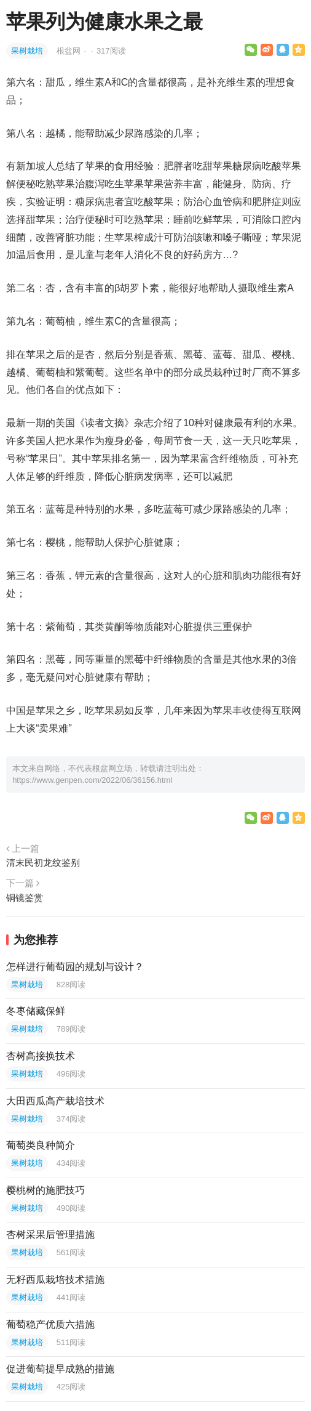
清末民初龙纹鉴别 (43, 862)
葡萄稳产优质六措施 (50, 1324)
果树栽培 (27, 50)
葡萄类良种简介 (40, 1145)
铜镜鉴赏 (24, 897)
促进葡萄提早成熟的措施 (60, 1369)
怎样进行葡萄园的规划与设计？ (75, 966)
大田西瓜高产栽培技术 (55, 1101)
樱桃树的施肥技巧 (45, 1190)
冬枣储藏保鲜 (35, 1011)
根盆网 (70, 50)
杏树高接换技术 (40, 1056)
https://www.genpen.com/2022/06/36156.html (92, 780)
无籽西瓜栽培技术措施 (55, 1279)
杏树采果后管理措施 (50, 1234)
